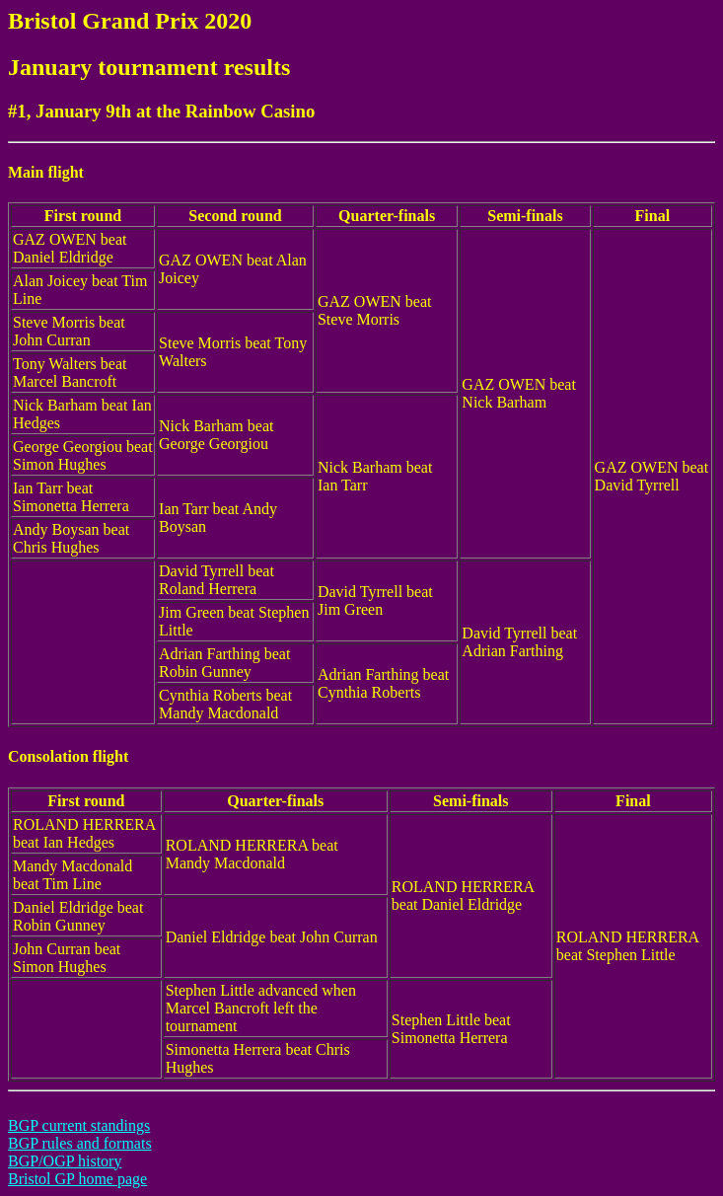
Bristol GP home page (77, 1178)
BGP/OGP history (64, 1161)
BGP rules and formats (80, 1143)
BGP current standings (79, 1125)
